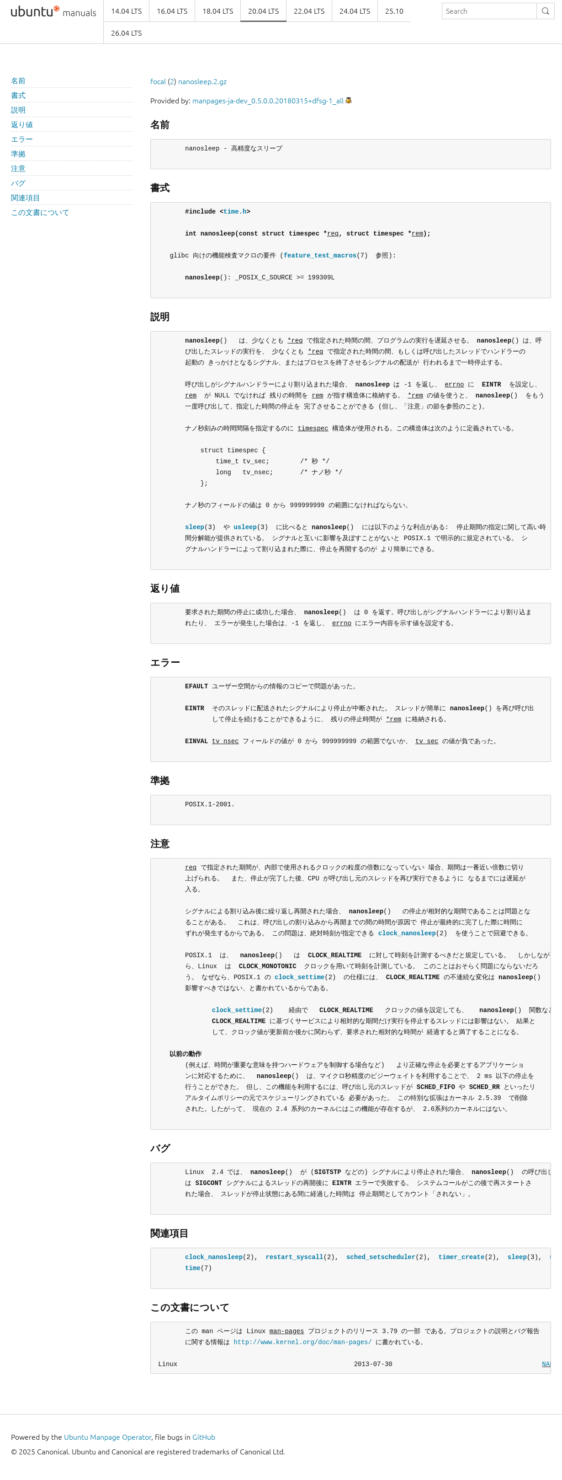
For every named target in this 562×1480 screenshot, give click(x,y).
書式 (18, 95)
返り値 (22, 124)
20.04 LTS (263, 11)
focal (158, 81)
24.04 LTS (354, 11)
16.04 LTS (172, 11)
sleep (194, 527)
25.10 (394, 11)
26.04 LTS (126, 33)
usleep (244, 527)
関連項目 (25, 197)
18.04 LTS (217, 11)
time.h (234, 211)
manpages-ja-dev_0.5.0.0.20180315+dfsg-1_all (268, 101)
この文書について (40, 212)
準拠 (18, 154)
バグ (18, 183)
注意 (18, 168)
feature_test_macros (320, 255)
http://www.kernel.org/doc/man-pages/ (302, 1342)
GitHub (203, 1437)
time (193, 1268)
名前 (18, 80)
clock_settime (299, 977)
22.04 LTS (309, 11)
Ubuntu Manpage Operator (107, 1437)
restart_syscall (294, 1257)
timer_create (461, 1257)
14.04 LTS (126, 11)
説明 (18, 110)
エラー (22, 139)
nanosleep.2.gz (202, 81)
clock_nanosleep (407, 933)
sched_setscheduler (380, 1257)
